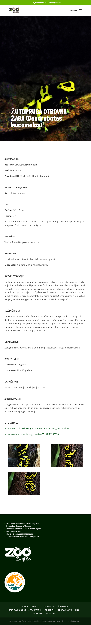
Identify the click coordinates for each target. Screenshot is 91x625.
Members (37, 613)
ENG (77, 610)
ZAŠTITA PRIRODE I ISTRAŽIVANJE (25, 610)
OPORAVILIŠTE (65, 610)
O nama (24, 606)
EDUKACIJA (49, 606)
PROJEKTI (49, 610)
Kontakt (50, 613)
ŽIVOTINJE (63, 606)
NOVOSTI (36, 606)
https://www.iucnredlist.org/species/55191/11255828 (32, 434)
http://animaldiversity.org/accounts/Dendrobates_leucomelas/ (37, 428)
